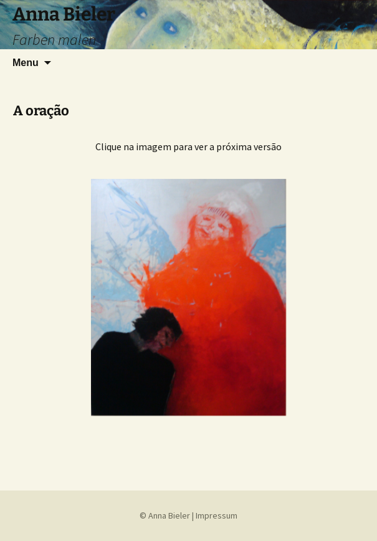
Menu (25, 62)
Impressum (216, 515)
